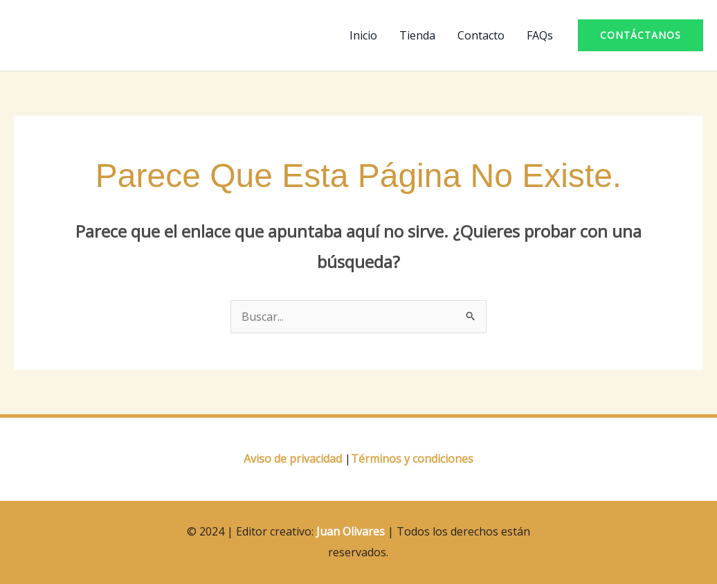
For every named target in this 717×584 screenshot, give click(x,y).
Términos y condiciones (412, 458)
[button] (640, 35)
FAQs (540, 35)
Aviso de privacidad (293, 458)
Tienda (417, 35)
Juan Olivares (350, 531)
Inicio (363, 35)
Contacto (481, 35)
